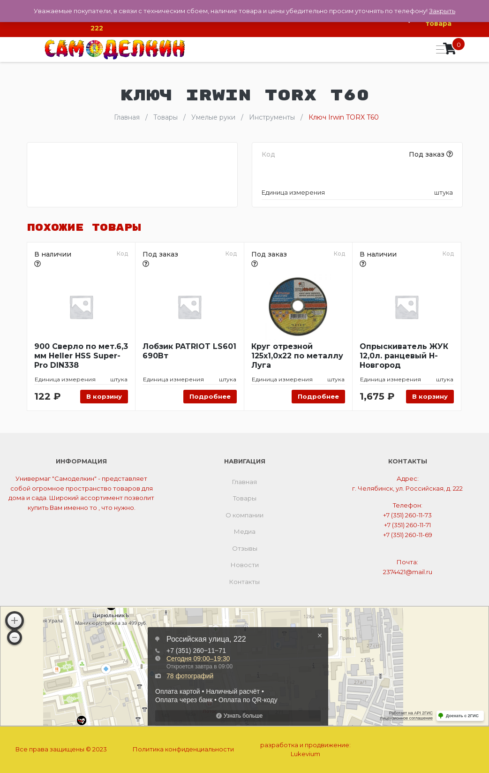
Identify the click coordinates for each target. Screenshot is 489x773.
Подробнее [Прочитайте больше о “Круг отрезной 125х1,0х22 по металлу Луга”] (318, 396)
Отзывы (244, 548)
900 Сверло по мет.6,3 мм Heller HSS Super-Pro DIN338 (81, 356)
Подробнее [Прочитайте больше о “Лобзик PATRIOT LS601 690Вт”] (210, 396)
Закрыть (442, 11)
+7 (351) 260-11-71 (407, 525)
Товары (244, 498)
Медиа (245, 531)
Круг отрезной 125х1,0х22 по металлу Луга (297, 356)
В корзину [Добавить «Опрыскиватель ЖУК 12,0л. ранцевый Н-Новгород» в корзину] (430, 396)
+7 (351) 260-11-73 (407, 515)
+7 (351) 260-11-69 (407, 534)
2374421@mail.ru (407, 572)
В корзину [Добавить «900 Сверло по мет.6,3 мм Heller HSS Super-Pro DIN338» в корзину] (104, 396)
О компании (244, 515)
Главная (244, 481)
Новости (245, 564)
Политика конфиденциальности (183, 749)
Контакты (244, 581)
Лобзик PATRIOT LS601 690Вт (189, 351)
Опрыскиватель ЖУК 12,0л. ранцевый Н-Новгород (404, 356)
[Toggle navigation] (438, 49)
